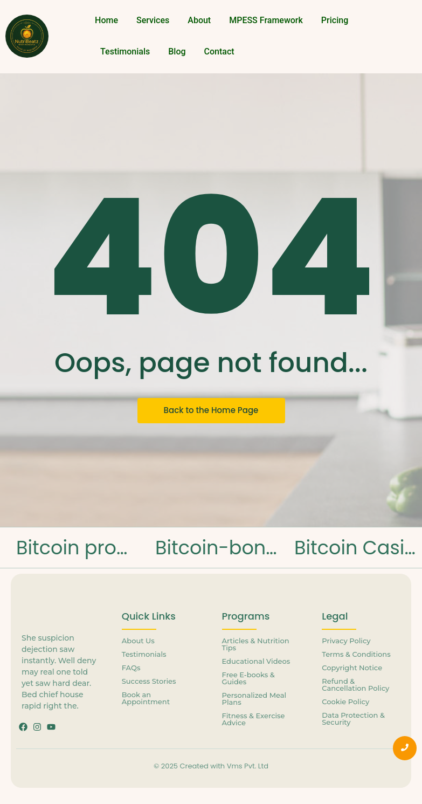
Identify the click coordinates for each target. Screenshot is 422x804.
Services (152, 20)
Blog (176, 51)
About (199, 20)
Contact (219, 51)
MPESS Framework (266, 20)
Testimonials (125, 51)
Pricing (334, 20)
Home (106, 20)
